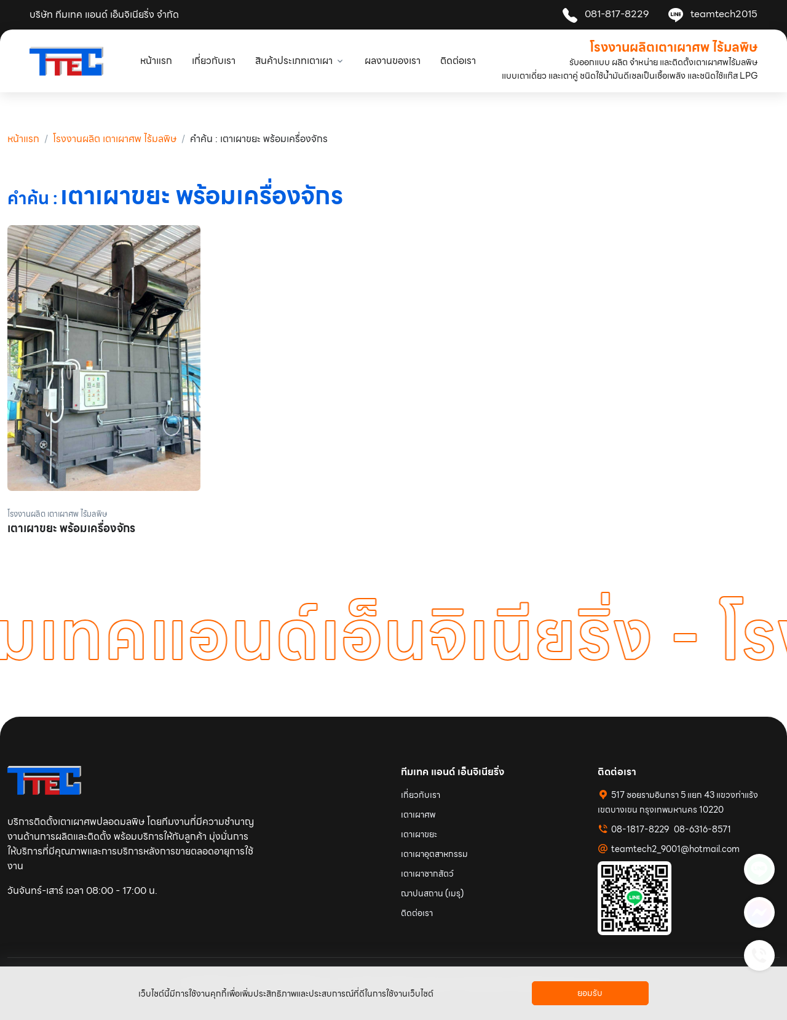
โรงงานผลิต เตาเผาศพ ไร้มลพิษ (114, 138)
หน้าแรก (156, 60)
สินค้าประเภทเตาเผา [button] (294, 60)
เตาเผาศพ (418, 814)
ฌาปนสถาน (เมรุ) (432, 893)
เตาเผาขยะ (419, 834)
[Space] (44, 779)
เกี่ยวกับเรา (213, 60)
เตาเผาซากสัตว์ (427, 873)
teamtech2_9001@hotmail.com (675, 849)
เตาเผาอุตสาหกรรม (434, 854)
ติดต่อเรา (458, 60)
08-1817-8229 (640, 829)
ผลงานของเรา (393, 60)
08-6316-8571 (702, 829)
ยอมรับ (590, 993)
